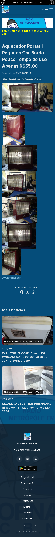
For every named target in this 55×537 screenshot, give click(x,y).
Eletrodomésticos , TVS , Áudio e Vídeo (22, 79)
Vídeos (27, 495)
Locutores (28, 512)
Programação (27, 483)
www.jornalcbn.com (11, 277)
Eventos (27, 506)
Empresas (27, 489)
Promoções (27, 501)
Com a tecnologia (27, 532)
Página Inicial (27, 477)
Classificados (27, 518)
